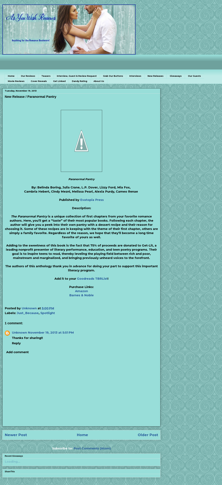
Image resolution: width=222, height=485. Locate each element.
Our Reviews (28, 76)
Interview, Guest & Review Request (77, 76)
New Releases (155, 76)
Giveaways (176, 76)
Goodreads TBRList (92, 278)
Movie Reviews (16, 81)
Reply (16, 343)
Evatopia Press (92, 200)
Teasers (45, 76)
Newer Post (16, 435)
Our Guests (194, 76)
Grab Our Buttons (113, 76)
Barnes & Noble (81, 295)
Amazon (81, 291)
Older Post (148, 435)
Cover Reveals (39, 81)
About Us (99, 81)
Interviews (135, 76)
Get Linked (59, 81)
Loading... (12, 461)
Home (11, 76)
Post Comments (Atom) (92, 448)
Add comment (17, 352)
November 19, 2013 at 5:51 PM (51, 332)
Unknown (19, 332)
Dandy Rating (79, 81)
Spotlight (47, 313)
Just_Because (28, 313)
